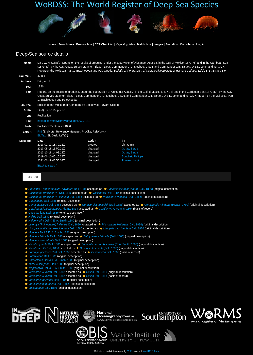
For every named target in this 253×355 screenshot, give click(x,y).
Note (28, 126)
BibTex (41, 135)
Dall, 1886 (55, 188)
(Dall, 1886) (128, 188)
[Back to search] (47, 165)
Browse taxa (84, 44)
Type (28, 115)
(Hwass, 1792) (164, 204)
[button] (26, 188)
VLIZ (129, 351)
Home (52, 44)
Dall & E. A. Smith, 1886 (49, 220)
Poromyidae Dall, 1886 (40, 256)
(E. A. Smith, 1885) (107, 244)
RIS (39, 131)
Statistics (171, 44)
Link (28, 121)
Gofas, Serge (130, 148)
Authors (26, 81)
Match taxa (144, 44)
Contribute (187, 44)
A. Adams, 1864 (51, 208)
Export (27, 131)
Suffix (27, 110)
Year (29, 86)
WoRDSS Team (151, 351)
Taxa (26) (32, 176)
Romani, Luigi (130, 160)
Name (27, 62)
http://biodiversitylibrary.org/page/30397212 (63, 120)
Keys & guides (125, 44)
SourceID (25, 76)
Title (29, 92)
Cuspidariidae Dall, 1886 (41, 212)
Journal (27, 105)
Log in (200, 44)
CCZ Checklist (104, 44)
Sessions (25, 140)
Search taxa (66, 44)
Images (158, 44)
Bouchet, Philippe (132, 156)
